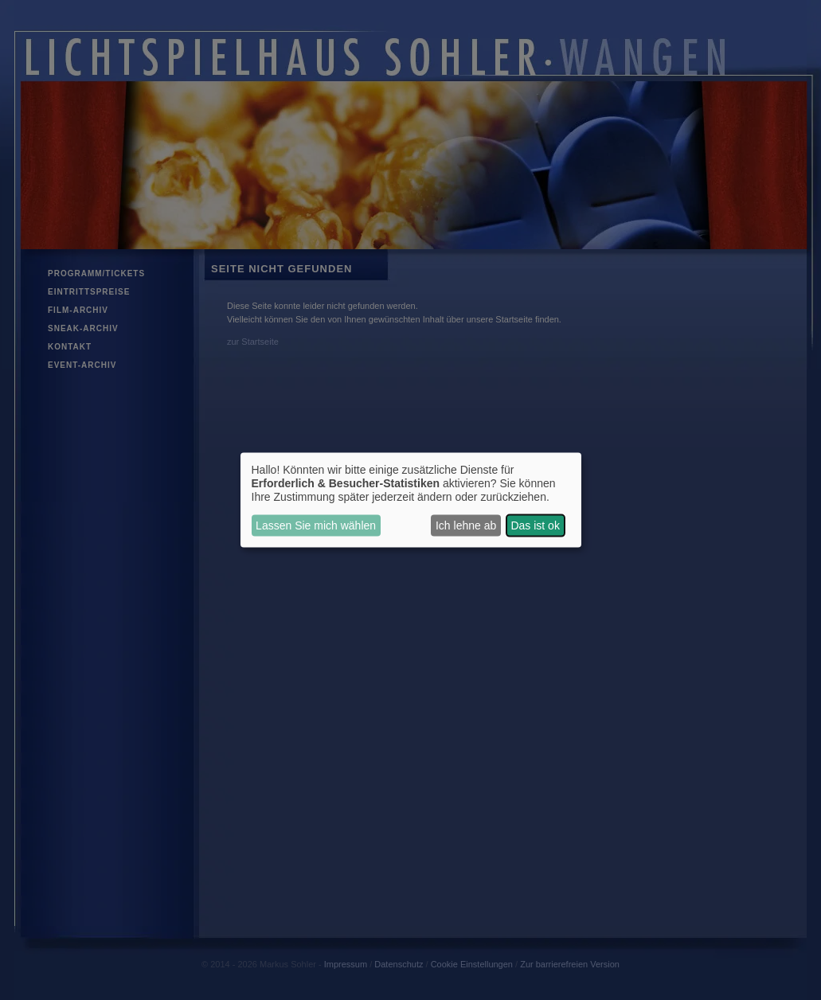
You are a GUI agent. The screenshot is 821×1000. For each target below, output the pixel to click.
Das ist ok (534, 525)
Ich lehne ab (466, 525)
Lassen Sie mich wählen (316, 525)
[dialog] (410, 500)
